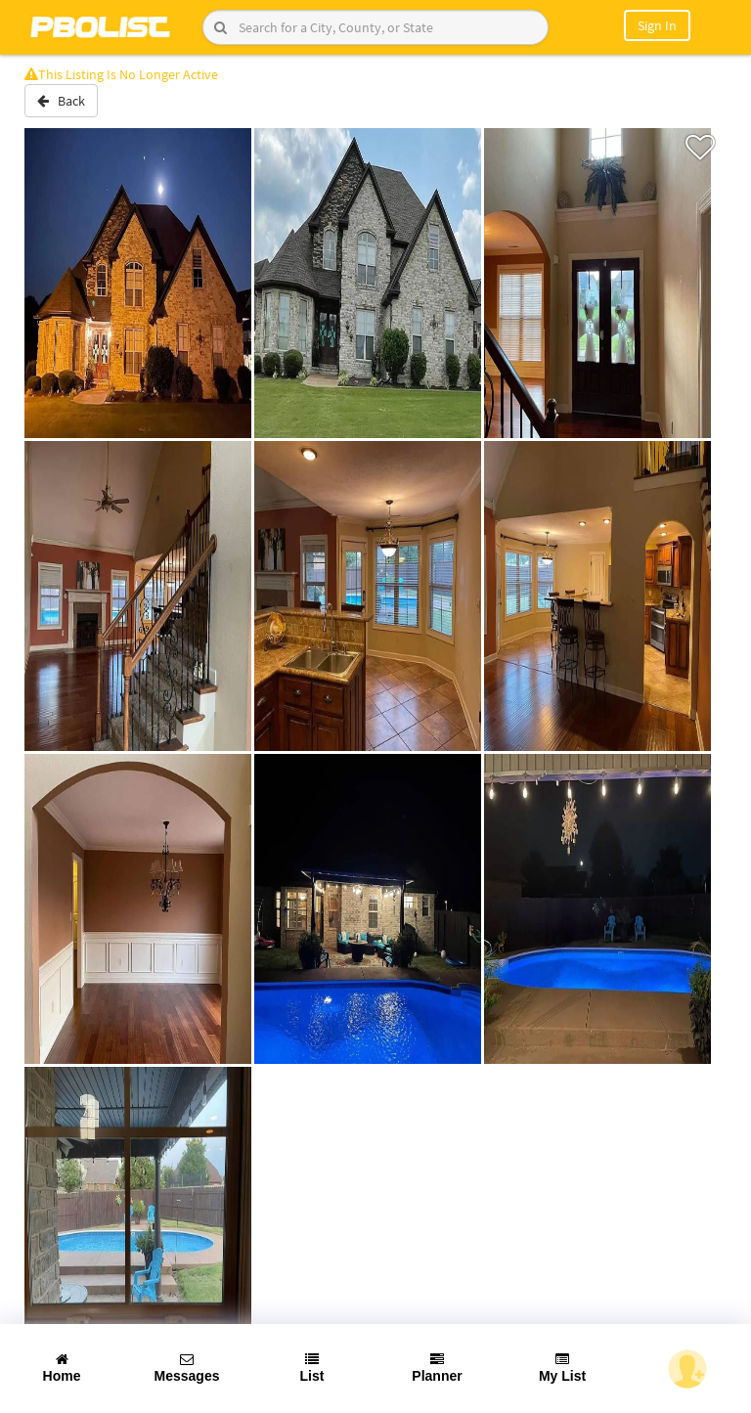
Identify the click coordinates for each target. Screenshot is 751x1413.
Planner (437, 1368)
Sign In (657, 25)
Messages (187, 1368)
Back (61, 101)
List (312, 1368)
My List (562, 1368)
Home (62, 1368)
